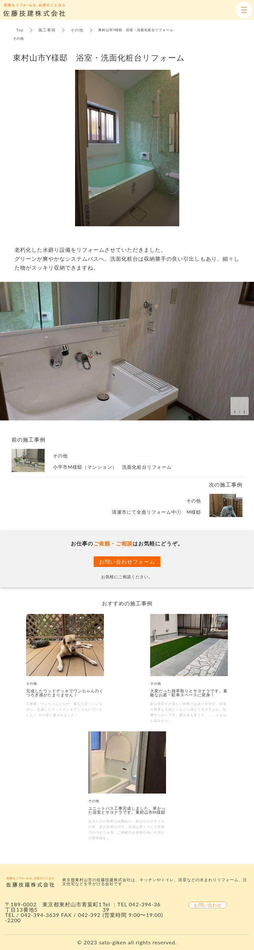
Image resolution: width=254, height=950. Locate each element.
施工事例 (47, 29)
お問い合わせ (208, 905)
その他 (76, 29)
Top (19, 29)
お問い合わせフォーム (127, 561)
